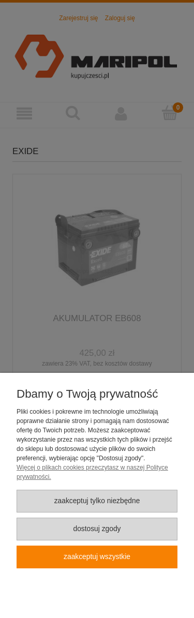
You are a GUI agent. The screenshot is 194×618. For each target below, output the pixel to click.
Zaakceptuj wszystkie (97, 557)
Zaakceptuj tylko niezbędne (97, 501)
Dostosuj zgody (97, 529)
